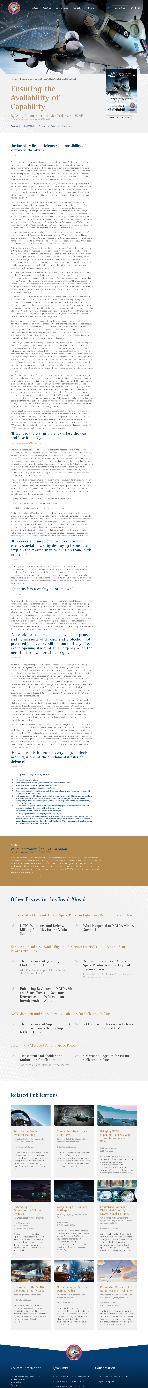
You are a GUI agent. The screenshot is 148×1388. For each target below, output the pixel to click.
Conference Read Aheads (35, 79)
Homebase (14, 79)
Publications (22, 79)
